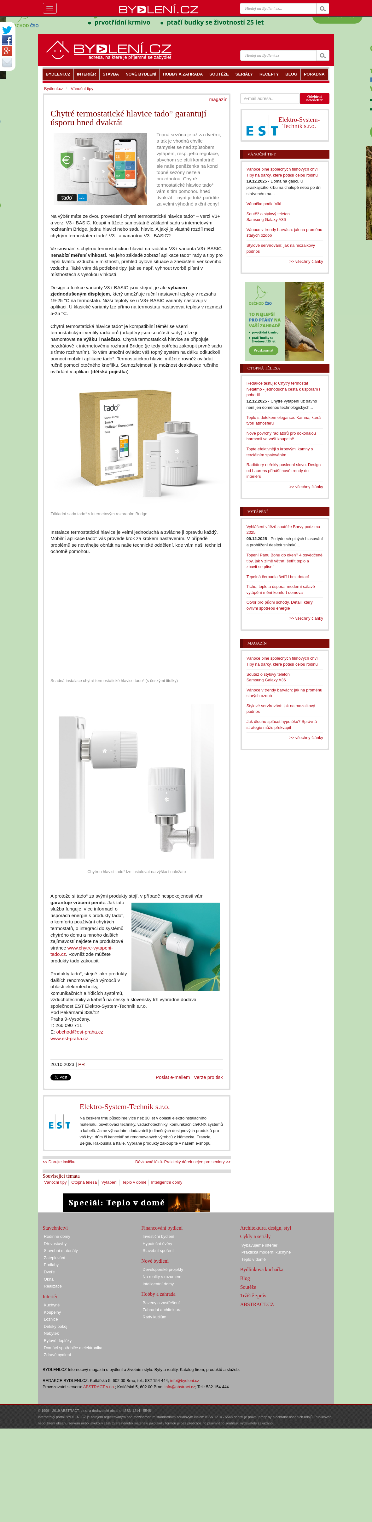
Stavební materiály (61, 1250)
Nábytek (51, 1333)
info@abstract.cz (180, 1386)
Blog (245, 1278)
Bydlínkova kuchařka (261, 1269)
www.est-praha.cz (69, 1038)
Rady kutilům (154, 1317)
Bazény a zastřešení (161, 1302)
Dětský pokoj (55, 1326)
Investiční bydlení (158, 1236)
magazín (218, 99)
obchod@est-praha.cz (79, 1031)
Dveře (49, 1272)
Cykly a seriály (255, 1236)
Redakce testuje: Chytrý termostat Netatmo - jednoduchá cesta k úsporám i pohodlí (283, 389)
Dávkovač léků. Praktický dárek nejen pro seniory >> (183, 1161)
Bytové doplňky (58, 1340)
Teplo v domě (134, 1182)
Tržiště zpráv (253, 1295)
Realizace (53, 1286)
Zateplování (54, 1257)
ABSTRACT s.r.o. (99, 1386)
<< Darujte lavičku (59, 1161)
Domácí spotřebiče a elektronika (73, 1347)
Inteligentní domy (166, 1182)
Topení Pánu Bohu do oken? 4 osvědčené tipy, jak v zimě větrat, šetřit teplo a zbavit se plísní (285, 561)
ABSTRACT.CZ (257, 1304)
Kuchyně (52, 1305)
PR (81, 1064)
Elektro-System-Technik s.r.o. (124, 1106)
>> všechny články (306, 261)
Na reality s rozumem (161, 1276)
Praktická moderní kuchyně (266, 1252)
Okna (49, 1279)
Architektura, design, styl (265, 1228)
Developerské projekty (162, 1269)
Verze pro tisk (208, 1077)
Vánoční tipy (55, 1182)
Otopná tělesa (84, 1182)
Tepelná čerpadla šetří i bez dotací (278, 576)
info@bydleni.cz (184, 1380)
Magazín (257, 643)
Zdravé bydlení (57, 1354)
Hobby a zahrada (158, 1294)
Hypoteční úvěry (157, 1243)
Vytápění (110, 1182)
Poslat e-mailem (173, 1077)
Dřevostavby (55, 1243)
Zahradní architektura (162, 1309)
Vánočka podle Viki (264, 203)
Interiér (50, 1296)
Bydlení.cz (53, 88)
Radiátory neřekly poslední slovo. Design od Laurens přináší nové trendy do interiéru (284, 470)
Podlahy (51, 1264)
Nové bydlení (155, 1261)
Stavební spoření (157, 1250)
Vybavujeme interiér (259, 1245)
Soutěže (248, 1287)
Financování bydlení (162, 1228)
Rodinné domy (57, 1236)
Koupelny (52, 1312)
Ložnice (51, 1319)
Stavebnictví (55, 1228)
